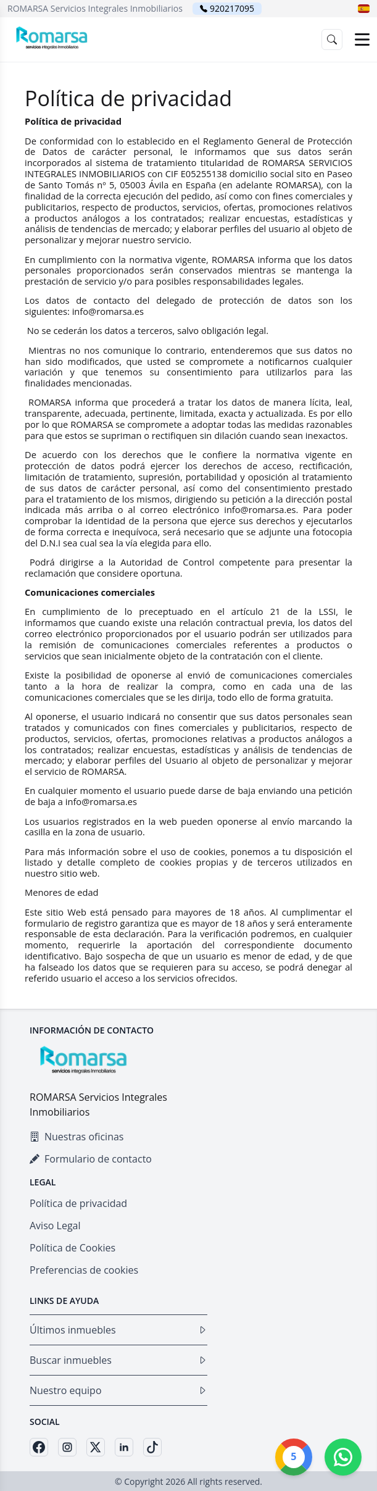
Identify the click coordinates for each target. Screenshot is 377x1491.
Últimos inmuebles (118, 1330)
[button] (364, 8)
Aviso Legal (55, 1225)
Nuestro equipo (118, 1390)
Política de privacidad (78, 1203)
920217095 (232, 8)
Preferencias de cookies (84, 1270)
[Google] (293, 1457)
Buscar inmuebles (118, 1360)
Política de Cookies (72, 1248)
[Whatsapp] (343, 1457)
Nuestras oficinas (76, 1136)
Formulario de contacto (91, 1159)
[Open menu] (362, 39)
